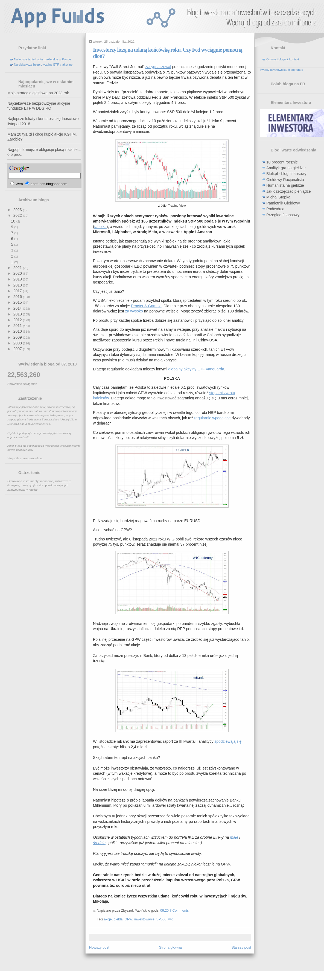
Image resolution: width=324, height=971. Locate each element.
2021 (18, 267)
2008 (18, 343)
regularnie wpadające (212, 418)
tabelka (100, 226)
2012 (18, 320)
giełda (118, 919)
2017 (18, 291)
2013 (18, 314)
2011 (18, 325)
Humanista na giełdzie (285, 185)
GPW (128, 919)
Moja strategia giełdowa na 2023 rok (38, 93)
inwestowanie (144, 919)
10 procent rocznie (282, 162)
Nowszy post (99, 947)
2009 (18, 337)
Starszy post (241, 947)
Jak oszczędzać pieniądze (288, 191)
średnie (99, 843)
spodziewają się (227, 741)
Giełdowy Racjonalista (285, 179)
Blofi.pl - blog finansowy (286, 173)
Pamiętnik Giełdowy (283, 203)
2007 (18, 349)
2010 (18, 331)
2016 (18, 296)
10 (13, 221)
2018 (18, 285)
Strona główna (170, 947)
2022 (18, 215)
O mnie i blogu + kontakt (282, 59)
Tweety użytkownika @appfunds (281, 69)
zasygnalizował (158, 67)
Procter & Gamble (146, 306)
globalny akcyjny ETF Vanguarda (196, 369)
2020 (18, 273)
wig (170, 919)
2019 (18, 279)
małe (234, 837)
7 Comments (179, 910)
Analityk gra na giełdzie (286, 168)
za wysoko (134, 311)
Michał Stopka (278, 197)
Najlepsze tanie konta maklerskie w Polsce (42, 59)
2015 (18, 302)
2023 (18, 209)
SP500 (161, 919)
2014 (18, 308)
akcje (108, 919)
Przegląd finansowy (282, 215)
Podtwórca (275, 209)
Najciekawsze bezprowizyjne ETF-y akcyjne (43, 64)
